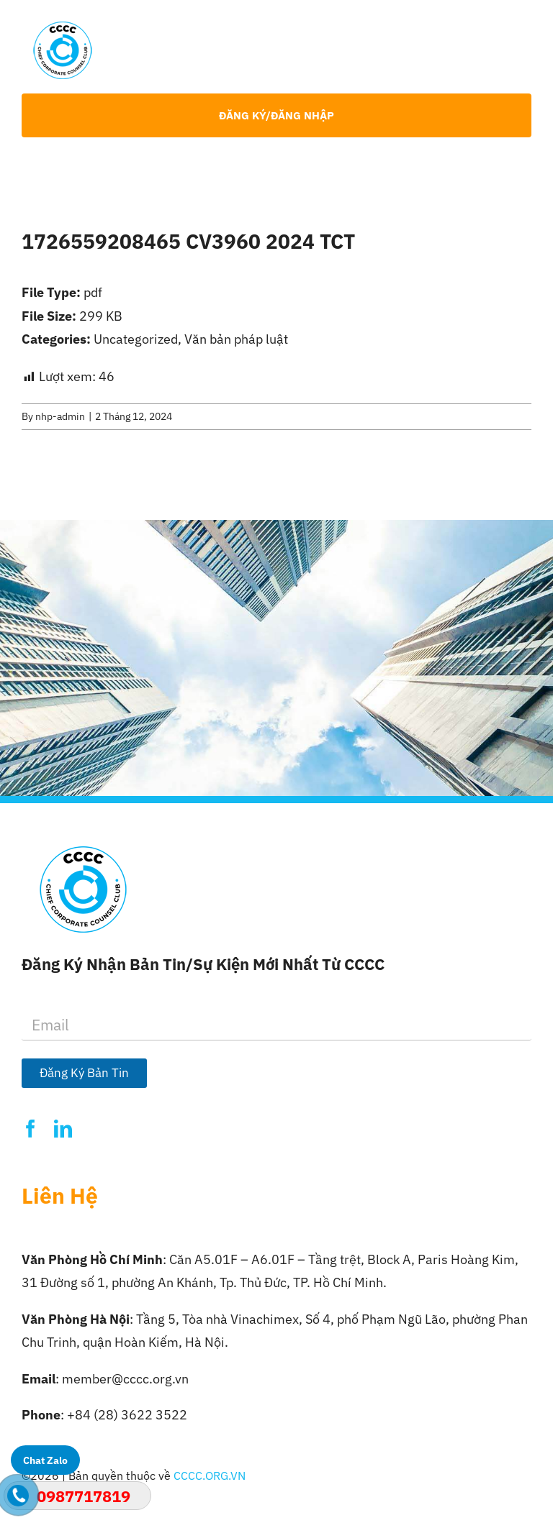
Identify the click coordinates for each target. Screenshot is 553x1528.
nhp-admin (60, 416)
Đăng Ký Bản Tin (84, 1073)
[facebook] (31, 1129)
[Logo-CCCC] (63, 27)
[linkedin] (63, 1129)
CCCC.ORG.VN (210, 1475)
